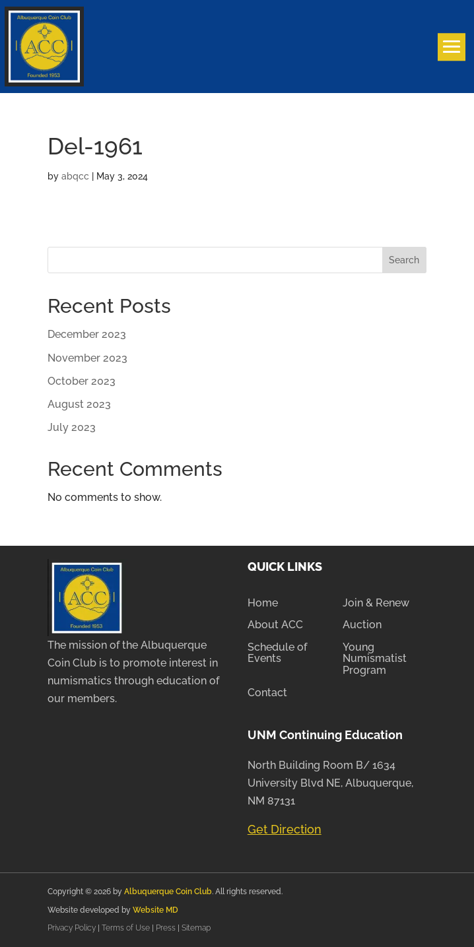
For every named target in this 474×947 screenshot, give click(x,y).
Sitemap (196, 927)
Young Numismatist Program (375, 658)
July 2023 (72, 427)
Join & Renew (376, 603)
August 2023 (79, 404)
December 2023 (87, 334)
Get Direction (285, 829)
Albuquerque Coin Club (168, 891)
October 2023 (82, 381)
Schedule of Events (277, 653)
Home (263, 603)
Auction (362, 625)
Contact (267, 693)
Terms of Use (126, 927)
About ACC (275, 625)
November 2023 (87, 358)
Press (167, 927)
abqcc (75, 176)
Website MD (155, 910)
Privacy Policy (73, 927)
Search (404, 260)
